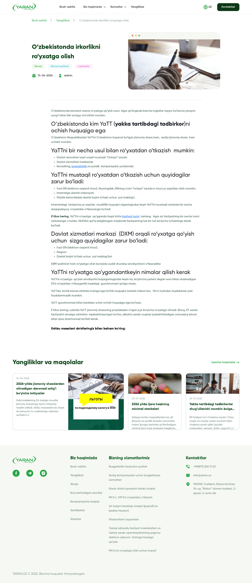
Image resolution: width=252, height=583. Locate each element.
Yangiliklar (137, 7)
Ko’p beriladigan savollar (86, 493)
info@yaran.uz (202, 475)
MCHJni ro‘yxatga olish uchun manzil (133, 550)
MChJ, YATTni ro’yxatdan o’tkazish (130, 497)
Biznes (38, 66)
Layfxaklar (84, 66)
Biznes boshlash (60, 66)
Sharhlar (75, 519)
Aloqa (74, 484)
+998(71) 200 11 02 (204, 466)
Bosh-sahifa (67, 7)
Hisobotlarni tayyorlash (124, 519)
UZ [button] (208, 7)
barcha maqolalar (225, 362)
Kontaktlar (228, 7)
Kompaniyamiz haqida (84, 501)
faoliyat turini (131, 216)
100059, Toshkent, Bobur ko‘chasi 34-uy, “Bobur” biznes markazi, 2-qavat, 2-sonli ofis (214, 489)
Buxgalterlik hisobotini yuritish (128, 466)
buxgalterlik (79, 166)
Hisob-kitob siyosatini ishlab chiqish (132, 488)
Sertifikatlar (77, 510)
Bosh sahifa (39, 20)
